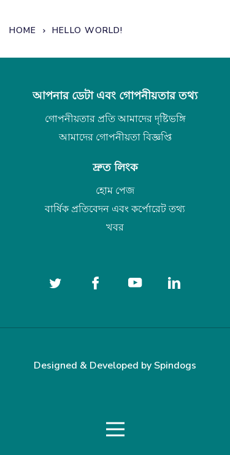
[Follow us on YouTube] (135, 283)
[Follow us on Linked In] (174, 283)
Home (22, 30)
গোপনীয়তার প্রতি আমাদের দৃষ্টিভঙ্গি (115, 119)
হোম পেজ (115, 190)
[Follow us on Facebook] (95, 283)
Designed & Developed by (115, 365)
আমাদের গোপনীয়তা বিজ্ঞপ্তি (115, 137)
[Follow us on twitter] (56, 283)
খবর (115, 227)
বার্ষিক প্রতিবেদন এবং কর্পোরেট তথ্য (115, 209)
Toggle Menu (115, 429)
